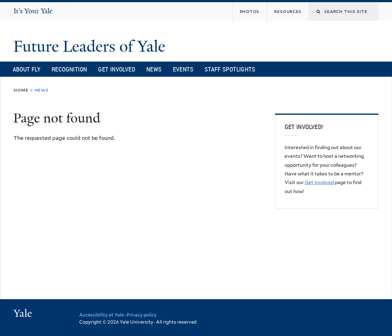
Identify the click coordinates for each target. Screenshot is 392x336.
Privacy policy (142, 315)
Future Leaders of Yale (91, 46)
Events (183, 69)
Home (21, 90)
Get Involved (116, 69)
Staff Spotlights (230, 69)
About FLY (27, 69)
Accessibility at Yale (101, 315)
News (154, 69)
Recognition (69, 69)
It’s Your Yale (33, 10)
